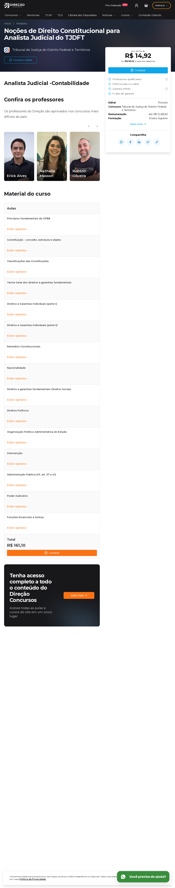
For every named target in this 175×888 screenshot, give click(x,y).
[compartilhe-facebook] (130, 142)
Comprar (51, 552)
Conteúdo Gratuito (150, 15)
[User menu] (136, 5)
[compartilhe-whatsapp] (121, 142)
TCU (60, 15)
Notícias (109, 15)
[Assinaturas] (116, 5)
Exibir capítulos (18, 229)
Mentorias (33, 15)
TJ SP (48, 15)
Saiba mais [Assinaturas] (79, 595)
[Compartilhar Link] (156, 142)
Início (7, 23)
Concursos (13, 15)
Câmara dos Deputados (82, 15)
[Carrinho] (146, 5)
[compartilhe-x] (148, 142)
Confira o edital (20, 60)
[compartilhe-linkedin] (139, 142)
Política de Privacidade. (32, 879)
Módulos (21, 23)
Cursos (127, 15)
